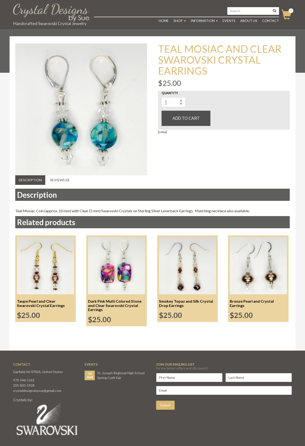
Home (164, 21)
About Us (248, 21)
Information (204, 21)
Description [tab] (30, 180)
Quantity (170, 93)
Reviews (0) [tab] (59, 180)
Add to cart (186, 118)
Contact (270, 21)
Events (229, 21)
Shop (179, 21)
